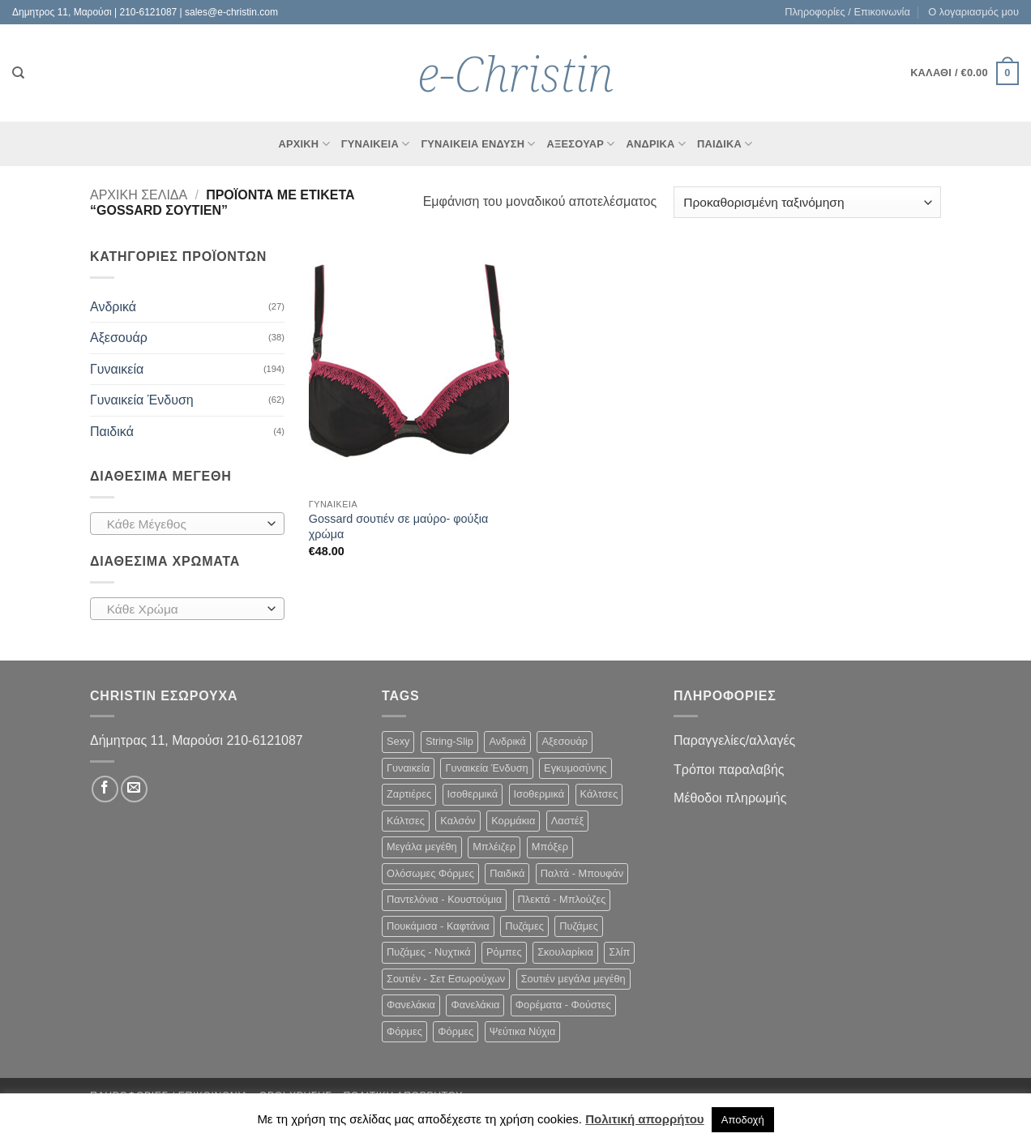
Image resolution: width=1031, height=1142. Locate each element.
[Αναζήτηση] (18, 73)
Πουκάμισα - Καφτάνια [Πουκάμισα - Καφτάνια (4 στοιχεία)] (438, 926)
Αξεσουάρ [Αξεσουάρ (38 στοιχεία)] (564, 741)
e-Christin (515, 73)
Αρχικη (303, 144)
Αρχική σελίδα (138, 195)
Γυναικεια (375, 144)
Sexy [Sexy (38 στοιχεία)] (398, 741)
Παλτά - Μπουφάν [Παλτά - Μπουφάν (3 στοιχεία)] (582, 873)
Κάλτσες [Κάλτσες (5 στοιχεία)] (406, 821)
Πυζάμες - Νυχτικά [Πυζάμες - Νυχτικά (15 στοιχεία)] (429, 952)
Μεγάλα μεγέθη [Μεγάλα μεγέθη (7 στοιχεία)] (422, 846)
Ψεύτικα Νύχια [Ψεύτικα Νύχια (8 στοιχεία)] (523, 1031)
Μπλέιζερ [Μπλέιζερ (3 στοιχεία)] (494, 846)
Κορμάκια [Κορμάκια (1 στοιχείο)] (513, 821)
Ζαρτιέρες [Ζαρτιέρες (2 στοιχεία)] (409, 794)
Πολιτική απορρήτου (644, 1119)
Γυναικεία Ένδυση (478, 144)
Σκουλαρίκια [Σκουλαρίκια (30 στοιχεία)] (565, 952)
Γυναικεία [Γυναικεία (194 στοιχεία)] (408, 768)
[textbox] (184, 524)
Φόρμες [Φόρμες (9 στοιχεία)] (404, 1031)
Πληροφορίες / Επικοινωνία (847, 12)
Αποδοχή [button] (742, 1120)
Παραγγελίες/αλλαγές (734, 740)
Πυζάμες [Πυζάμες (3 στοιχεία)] (578, 926)
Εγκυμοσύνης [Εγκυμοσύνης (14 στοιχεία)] (575, 768)
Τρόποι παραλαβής (729, 769)
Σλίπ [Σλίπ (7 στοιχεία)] (619, 952)
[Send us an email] (134, 789)
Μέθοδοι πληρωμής (730, 798)
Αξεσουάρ (581, 144)
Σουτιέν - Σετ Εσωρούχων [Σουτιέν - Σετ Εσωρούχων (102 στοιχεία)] (446, 979)
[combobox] (187, 523)
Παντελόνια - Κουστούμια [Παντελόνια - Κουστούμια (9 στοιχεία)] (444, 899)
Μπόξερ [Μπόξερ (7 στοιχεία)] (550, 846)
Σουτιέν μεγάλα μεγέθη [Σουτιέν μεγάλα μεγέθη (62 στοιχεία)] (573, 979)
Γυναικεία (116, 369)
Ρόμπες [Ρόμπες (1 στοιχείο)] (504, 952)
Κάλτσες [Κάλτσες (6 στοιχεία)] (599, 794)
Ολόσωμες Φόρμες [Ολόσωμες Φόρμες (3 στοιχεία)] (430, 873)
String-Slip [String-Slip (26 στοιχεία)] (449, 741)
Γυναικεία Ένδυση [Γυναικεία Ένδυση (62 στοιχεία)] (486, 768)
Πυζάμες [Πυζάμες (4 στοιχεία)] (524, 926)
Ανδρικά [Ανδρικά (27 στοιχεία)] (507, 741)
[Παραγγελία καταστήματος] (807, 202)
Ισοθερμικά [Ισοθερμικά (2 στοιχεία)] (472, 794)
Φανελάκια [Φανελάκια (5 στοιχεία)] (411, 1005)
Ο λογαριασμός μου (973, 12)
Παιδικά (725, 144)
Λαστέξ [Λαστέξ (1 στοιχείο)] (567, 821)
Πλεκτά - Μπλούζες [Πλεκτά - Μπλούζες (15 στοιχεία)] (562, 899)
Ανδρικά (113, 307)
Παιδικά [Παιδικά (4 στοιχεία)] (507, 873)
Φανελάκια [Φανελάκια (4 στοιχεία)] (475, 1005)
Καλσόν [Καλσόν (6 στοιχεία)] (457, 821)
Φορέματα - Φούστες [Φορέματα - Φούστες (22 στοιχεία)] (563, 1005)
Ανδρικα (657, 144)
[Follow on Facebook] (105, 789)
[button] (964, 73)
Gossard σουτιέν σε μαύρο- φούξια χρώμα (399, 526)
